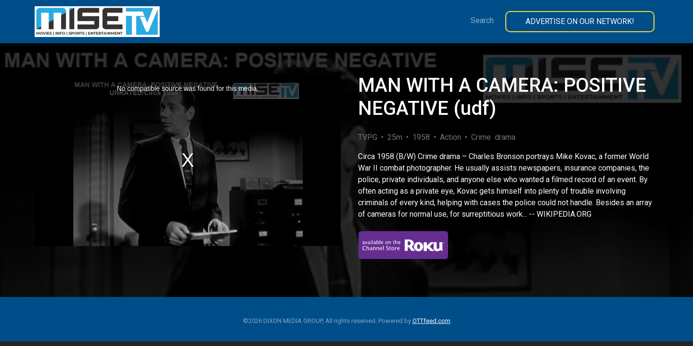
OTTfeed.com (431, 320)
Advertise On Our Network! (580, 21)
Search (482, 20)
